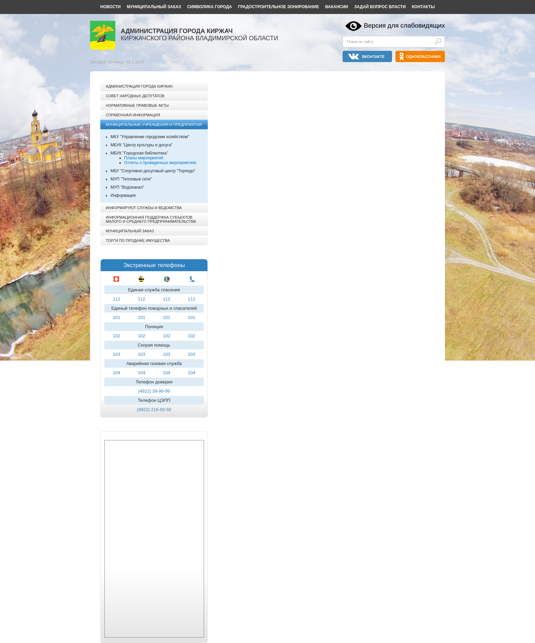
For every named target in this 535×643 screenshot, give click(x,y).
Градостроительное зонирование (278, 6)
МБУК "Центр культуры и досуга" (142, 145)
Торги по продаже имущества (138, 240)
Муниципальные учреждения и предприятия (154, 124)
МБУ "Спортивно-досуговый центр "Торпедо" (153, 171)
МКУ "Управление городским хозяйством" (150, 136)
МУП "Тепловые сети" (131, 179)
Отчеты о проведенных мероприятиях (160, 162)
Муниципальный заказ (154, 6)
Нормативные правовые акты (137, 105)
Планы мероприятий (143, 158)
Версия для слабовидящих (404, 25)
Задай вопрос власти (380, 6)
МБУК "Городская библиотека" (139, 153)
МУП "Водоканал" (127, 187)
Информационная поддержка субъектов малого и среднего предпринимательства (151, 219)
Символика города (209, 6)
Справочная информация (133, 115)
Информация (123, 195)
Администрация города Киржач (139, 86)
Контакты (423, 6)
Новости (110, 6)
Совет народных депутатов (135, 96)
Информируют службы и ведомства (144, 208)
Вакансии (336, 6)
